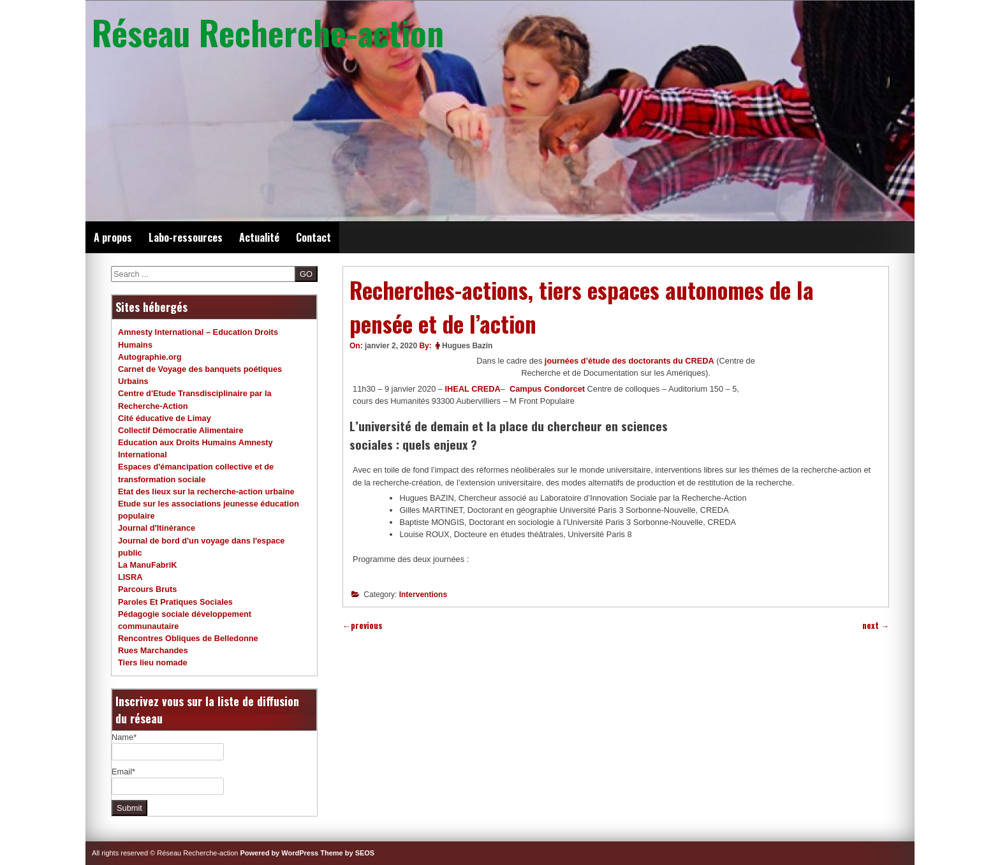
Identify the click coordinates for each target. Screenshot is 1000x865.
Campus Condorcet (547, 389)
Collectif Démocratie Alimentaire (181, 430)
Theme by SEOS (347, 853)
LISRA (130, 577)
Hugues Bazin (467, 345)
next (875, 625)
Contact (313, 237)
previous (362, 625)
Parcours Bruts (147, 589)
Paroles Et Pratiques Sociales (175, 602)
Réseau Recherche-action (268, 32)
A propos (113, 237)
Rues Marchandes (153, 650)
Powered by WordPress (279, 853)
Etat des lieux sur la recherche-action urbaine (206, 491)
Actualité (259, 237)
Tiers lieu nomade (153, 662)
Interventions (423, 594)
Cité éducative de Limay (164, 418)
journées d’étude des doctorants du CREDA (629, 361)
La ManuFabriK (147, 565)
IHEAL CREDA (473, 389)
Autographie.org (150, 357)
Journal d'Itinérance (156, 528)
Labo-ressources (186, 237)
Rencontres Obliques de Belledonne (188, 638)
